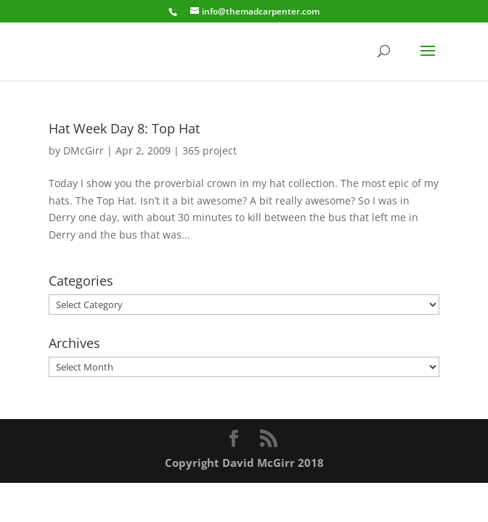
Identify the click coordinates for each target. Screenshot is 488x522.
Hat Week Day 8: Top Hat (124, 128)
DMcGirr (83, 150)
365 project (209, 150)
